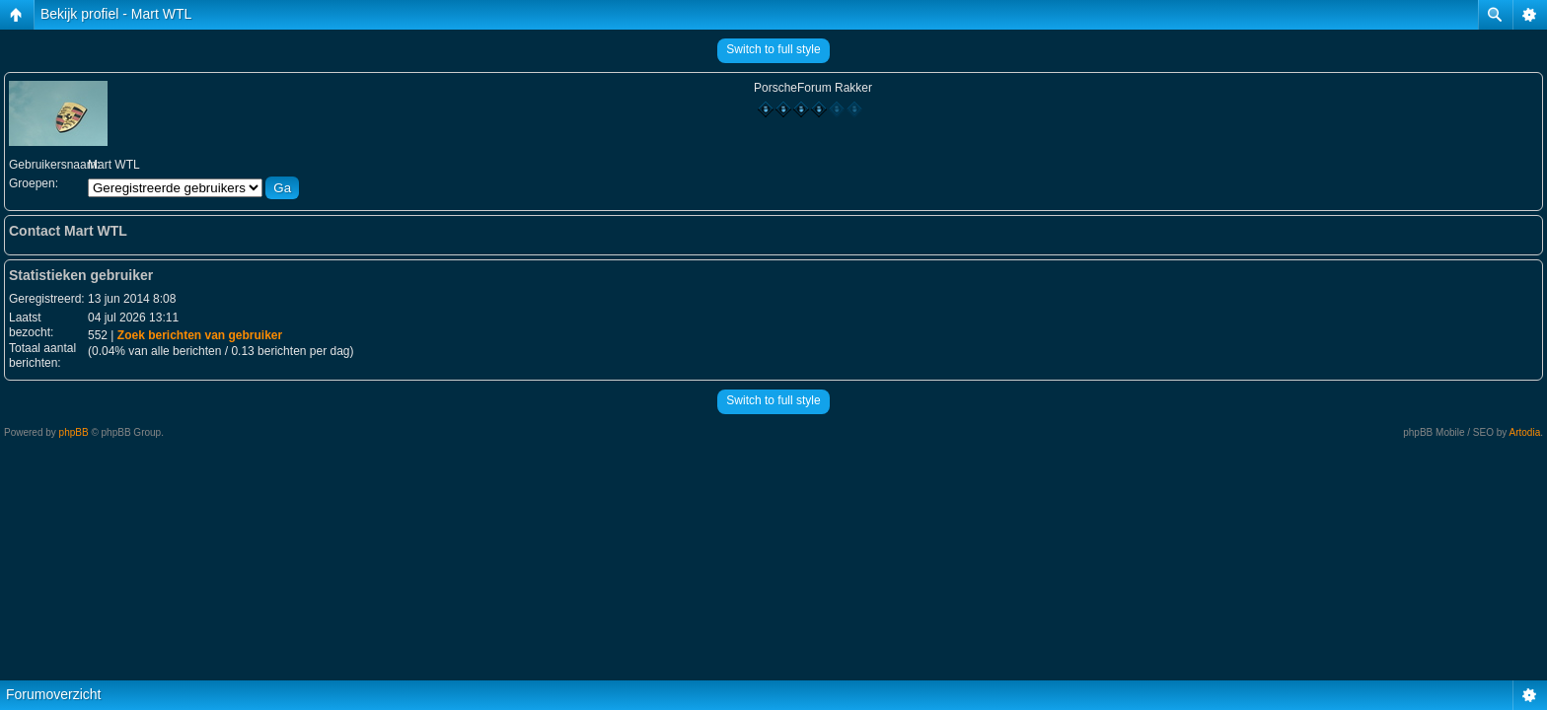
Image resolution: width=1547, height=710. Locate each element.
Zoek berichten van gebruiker (199, 335)
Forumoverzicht (53, 694)
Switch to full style (773, 49)
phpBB (74, 432)
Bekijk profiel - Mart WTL (115, 14)
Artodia (1525, 432)
